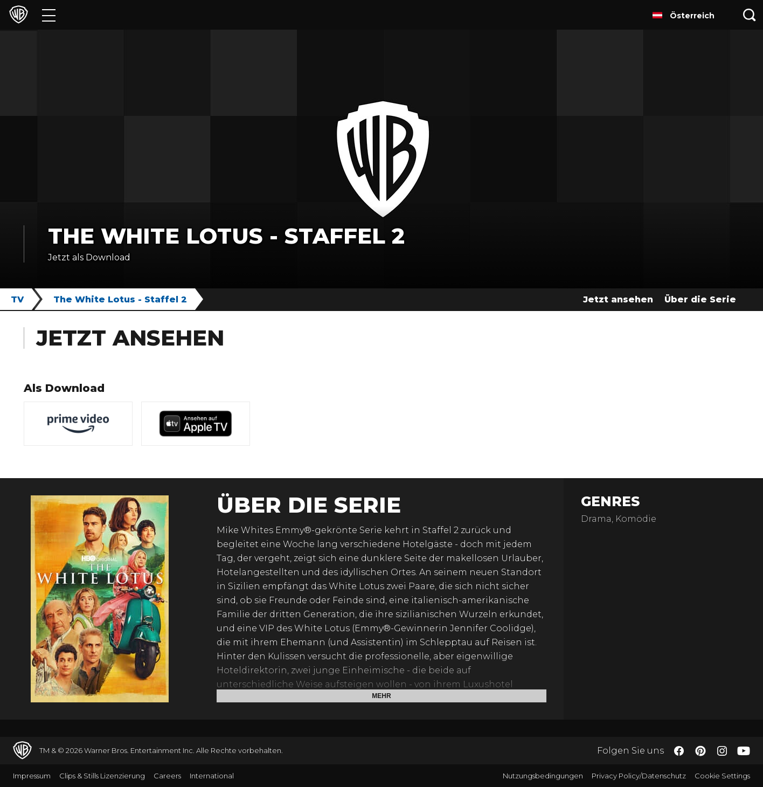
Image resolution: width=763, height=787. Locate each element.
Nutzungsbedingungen (543, 775)
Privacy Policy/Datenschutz (639, 775)
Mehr (381, 696)
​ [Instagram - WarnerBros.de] (722, 751)
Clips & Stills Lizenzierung (102, 775)
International (212, 775)
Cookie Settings (722, 775)
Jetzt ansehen (618, 299)
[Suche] (749, 15)
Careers (167, 775)
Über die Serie (700, 299)
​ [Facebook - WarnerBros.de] (678, 751)
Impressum (32, 775)
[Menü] (49, 15)
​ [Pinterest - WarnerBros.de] (700, 751)
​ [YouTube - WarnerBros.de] (743, 750)
